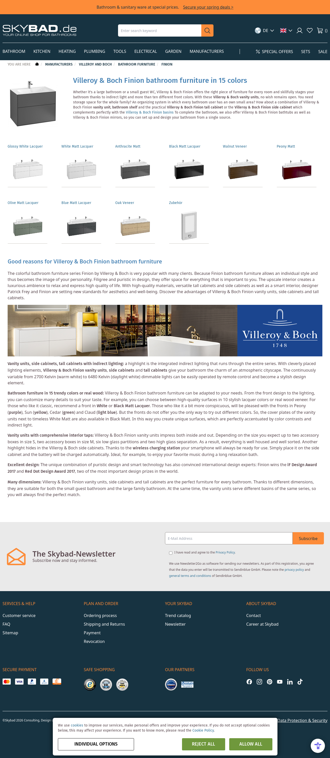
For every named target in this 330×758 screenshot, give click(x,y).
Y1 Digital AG (133, 716)
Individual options (96, 744)
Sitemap (10, 628)
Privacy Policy (225, 548)
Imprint (250, 716)
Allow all (250, 744)
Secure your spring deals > (208, 7)
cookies (77, 725)
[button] (264, 30)
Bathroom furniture (137, 64)
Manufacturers (59, 64)
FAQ (6, 620)
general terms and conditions (190, 572)
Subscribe (308, 534)
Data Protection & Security (302, 716)
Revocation (94, 637)
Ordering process (100, 611)
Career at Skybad (262, 620)
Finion (166, 64)
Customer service (19, 611)
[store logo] (40, 30)
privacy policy (294, 565)
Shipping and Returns (104, 620)
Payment (92, 628)
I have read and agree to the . (205, 548)
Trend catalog (178, 611)
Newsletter (175, 620)
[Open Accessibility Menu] (318, 746)
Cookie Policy (203, 730)
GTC (267, 716)
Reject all (203, 744)
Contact (253, 611)
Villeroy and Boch (96, 64)
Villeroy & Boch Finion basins (150, 112)
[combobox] (159, 30)
